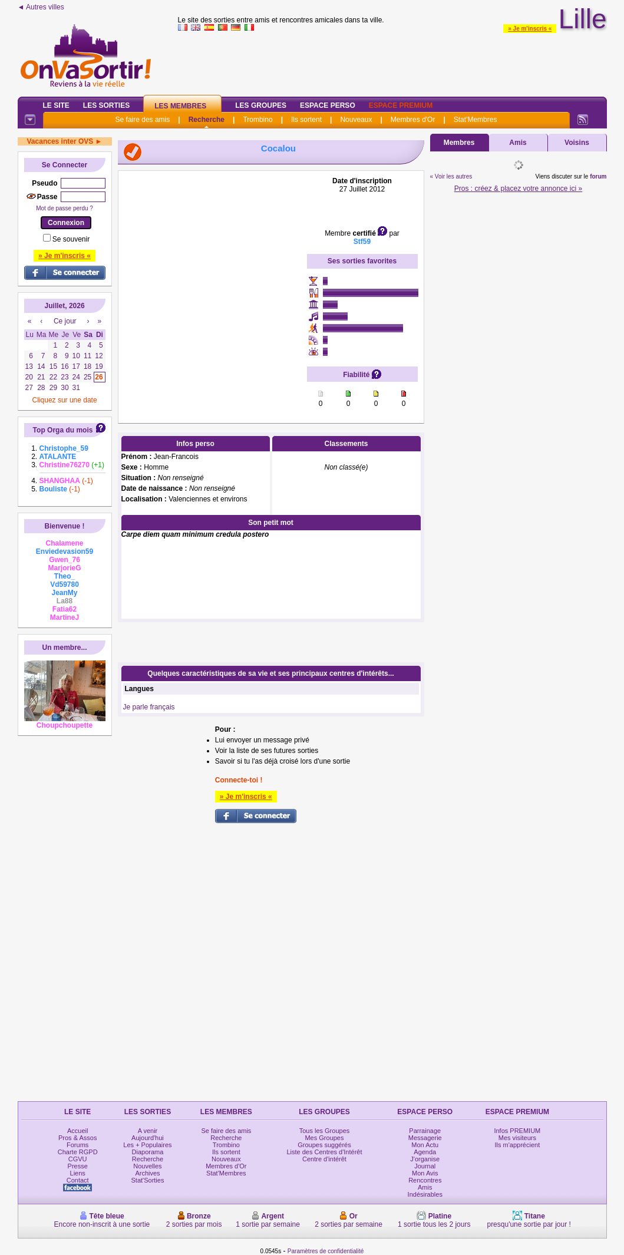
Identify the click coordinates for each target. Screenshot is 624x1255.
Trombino (257, 119)
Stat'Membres (475, 119)
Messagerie (425, 1137)
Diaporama (148, 1151)
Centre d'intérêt (324, 1158)
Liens (77, 1173)
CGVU (77, 1158)
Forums (77, 1144)
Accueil (77, 1130)
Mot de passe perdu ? (64, 208)
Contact (78, 1180)
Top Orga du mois (63, 430)
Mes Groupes (324, 1137)
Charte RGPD (78, 1151)
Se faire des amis (142, 119)
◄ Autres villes (41, 7)
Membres (459, 142)
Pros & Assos (77, 1137)
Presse (78, 1166)
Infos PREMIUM (517, 1130)
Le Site (56, 105)
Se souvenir (71, 239)
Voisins (576, 142)
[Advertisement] (212, 250)
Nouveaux (356, 119)
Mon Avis (425, 1173)
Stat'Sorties (147, 1180)
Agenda (425, 1151)
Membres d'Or (413, 119)
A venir (148, 1130)
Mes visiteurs (517, 1137)
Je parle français (149, 707)
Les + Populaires (147, 1144)
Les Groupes (260, 105)
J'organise (425, 1158)
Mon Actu (424, 1144)
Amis (517, 142)
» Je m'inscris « (530, 28)
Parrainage (425, 1130)
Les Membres (180, 106)
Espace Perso (327, 105)
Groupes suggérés (324, 1144)
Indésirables (425, 1194)
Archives (147, 1173)
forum (598, 176)
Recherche (206, 119)
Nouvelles (147, 1166)
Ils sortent (306, 119)
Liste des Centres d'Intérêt (324, 1151)
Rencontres (424, 1180)
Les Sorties (106, 105)
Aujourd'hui (147, 1137)
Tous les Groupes (324, 1130)
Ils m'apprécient (517, 1144)
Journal (424, 1166)
